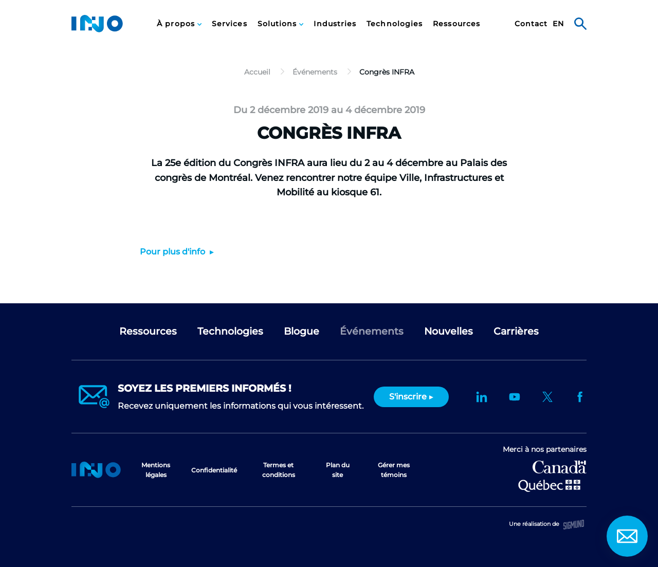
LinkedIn (482, 397)
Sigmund (573, 524)
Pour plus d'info (173, 252)
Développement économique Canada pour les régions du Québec (560, 467)
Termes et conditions (278, 470)
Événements (372, 331)
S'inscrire (408, 396)
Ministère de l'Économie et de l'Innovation (549, 484)
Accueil (96, 470)
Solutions (279, 24)
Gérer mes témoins (394, 470)
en (558, 24)
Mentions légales (155, 470)
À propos (177, 24)
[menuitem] (179, 23)
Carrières (516, 331)
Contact (531, 24)
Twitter (547, 397)
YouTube (514, 397)
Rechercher (580, 23)
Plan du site (338, 470)
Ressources (456, 24)
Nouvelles (448, 331)
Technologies (395, 24)
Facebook (580, 397)
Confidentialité (214, 470)
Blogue (301, 331)
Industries (335, 24)
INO (97, 23)
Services (229, 24)
